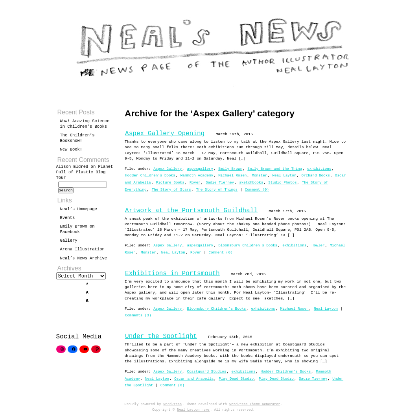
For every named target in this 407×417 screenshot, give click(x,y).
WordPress (173, 404)
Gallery (68, 243)
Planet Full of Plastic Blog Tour (84, 172)
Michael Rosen (232, 175)
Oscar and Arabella (194, 378)
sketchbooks (251, 182)
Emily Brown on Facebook (77, 231)
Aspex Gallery (167, 168)
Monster (259, 175)
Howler (317, 245)
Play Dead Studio (236, 378)
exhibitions (319, 168)
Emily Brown (230, 168)
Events (67, 220)
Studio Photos (282, 182)
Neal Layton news (193, 410)
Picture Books (170, 182)
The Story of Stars (171, 189)
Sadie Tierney (220, 182)
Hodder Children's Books (150, 175)
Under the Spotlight (161, 336)
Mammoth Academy (196, 175)
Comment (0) (257, 189)
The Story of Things (217, 189)
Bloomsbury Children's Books (247, 245)
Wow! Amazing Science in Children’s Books (85, 123)
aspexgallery (200, 168)
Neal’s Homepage (78, 211)
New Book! (71, 149)
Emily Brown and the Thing (274, 168)
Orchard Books (316, 175)
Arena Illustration (82, 251)
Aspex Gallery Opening (164, 133)
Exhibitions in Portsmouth (172, 273)
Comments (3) (138, 315)
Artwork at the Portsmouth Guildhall (191, 210)
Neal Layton (284, 175)
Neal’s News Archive (83, 260)
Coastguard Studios (206, 371)
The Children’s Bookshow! (77, 137)
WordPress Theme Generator (254, 404)
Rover (195, 182)
